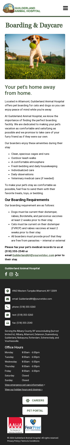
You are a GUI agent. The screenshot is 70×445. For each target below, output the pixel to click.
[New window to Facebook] (7, 275)
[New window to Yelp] (17, 275)
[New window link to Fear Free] (34, 425)
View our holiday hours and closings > (24, 389)
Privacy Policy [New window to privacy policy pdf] (13, 441)
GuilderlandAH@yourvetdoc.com (33, 255)
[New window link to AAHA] (16, 425)
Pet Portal (35, 410)
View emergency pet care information (24, 385)
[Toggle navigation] (65, 8)
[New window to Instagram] (12, 275)
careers (35, 400)
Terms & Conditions (30, 441)
